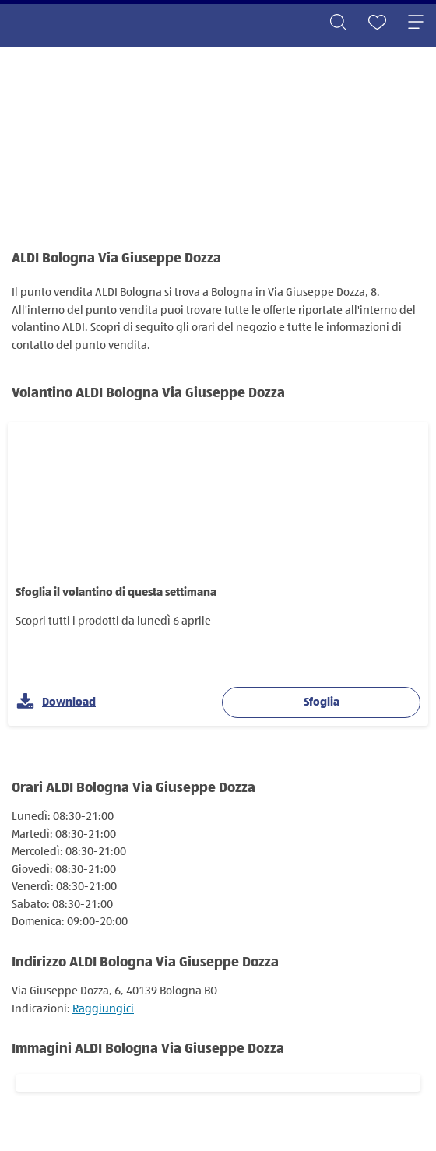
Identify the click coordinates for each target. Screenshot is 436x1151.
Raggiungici (103, 1009)
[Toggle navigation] (415, 23)
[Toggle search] (337, 23)
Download (56, 702)
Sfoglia (321, 702)
